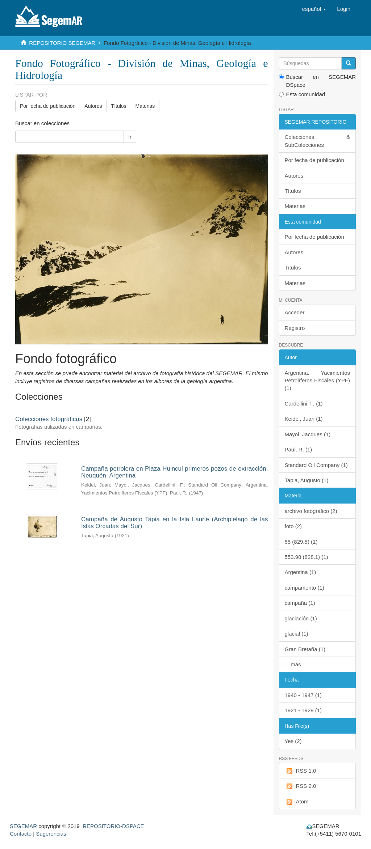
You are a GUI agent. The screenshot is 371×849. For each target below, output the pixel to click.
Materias (145, 106)
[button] (314, 9)
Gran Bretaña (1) (305, 649)
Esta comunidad (302, 94)
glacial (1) (296, 634)
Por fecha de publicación (47, 106)
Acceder (295, 312)
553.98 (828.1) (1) (306, 557)
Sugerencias (51, 834)
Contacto (21, 834)
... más (293, 664)
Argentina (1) (300, 572)
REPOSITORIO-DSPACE (113, 826)
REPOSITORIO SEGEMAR (62, 43)
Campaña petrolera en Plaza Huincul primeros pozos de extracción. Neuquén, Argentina (174, 472)
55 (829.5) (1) (301, 542)
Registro (295, 328)
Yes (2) (293, 741)
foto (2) (293, 526)
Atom (297, 801)
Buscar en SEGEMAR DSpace (317, 81)
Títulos (118, 106)
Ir (130, 137)
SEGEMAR (23, 826)
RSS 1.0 (300, 771)
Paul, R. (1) (298, 449)
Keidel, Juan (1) (304, 419)
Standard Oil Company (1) (316, 465)
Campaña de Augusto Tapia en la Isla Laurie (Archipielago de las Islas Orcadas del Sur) (174, 523)
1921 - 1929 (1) (303, 710)
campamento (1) (304, 588)
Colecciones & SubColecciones (317, 141)
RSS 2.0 (300, 786)
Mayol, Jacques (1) (308, 434)
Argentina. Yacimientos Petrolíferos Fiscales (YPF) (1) (317, 380)
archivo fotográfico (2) (311, 511)
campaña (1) (300, 603)
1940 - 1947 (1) (303, 695)
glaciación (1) (301, 618)
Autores (93, 106)
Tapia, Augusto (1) (307, 480)
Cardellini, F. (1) (304, 403)
